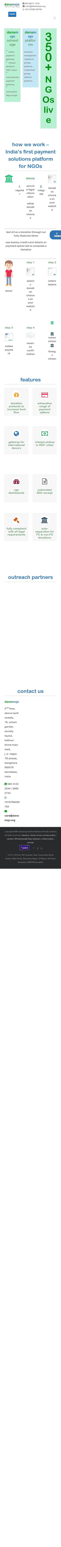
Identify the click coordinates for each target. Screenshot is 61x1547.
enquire (12, 14)
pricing (30, 842)
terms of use (36, 835)
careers (10, 839)
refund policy (47, 839)
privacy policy (49, 835)
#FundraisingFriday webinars (28, 839)
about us (25, 835)
